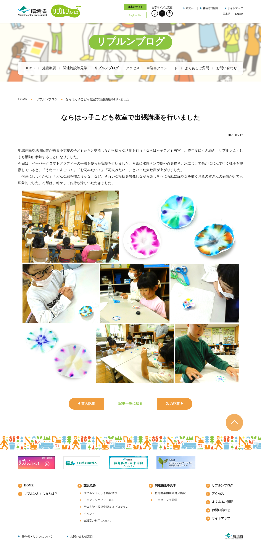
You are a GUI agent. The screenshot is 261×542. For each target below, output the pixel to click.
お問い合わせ (221, 510)
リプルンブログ (46, 99)
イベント (89, 513)
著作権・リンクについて (37, 536)
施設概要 (90, 485)
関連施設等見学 (165, 485)
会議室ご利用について (98, 520)
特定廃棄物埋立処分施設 (170, 493)
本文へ (190, 8)
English (239, 13)
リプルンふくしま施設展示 (100, 493)
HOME (22, 99)
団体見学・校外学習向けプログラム (106, 506)
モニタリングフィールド (99, 500)
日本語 (226, 13)
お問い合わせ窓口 (81, 536)
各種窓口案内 (210, 8)
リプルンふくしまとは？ (40, 493)
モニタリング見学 (166, 500)
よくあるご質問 (222, 502)
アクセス (218, 493)
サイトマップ (235, 8)
